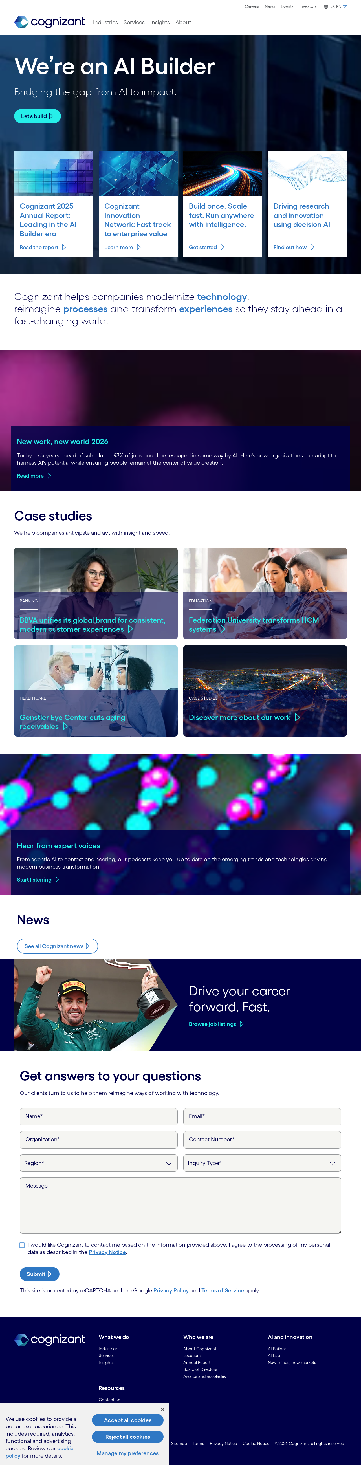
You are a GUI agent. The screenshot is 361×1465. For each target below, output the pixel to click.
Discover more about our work (241, 717)
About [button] (183, 22)
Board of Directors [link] (200, 1369)
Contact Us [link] (109, 1399)
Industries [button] (105, 22)
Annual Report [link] (196, 1362)
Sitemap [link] (179, 1443)
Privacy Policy (171, 1290)
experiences (209, 308)
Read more (30, 476)
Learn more (118, 247)
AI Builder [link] (277, 1348)
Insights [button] (160, 22)
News (270, 6)
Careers (252, 6)
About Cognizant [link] (199, 1348)
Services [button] (134, 22)
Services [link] (107, 1355)
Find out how (290, 247)
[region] (84, 1434)
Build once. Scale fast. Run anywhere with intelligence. (222, 215)
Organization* (42, 1139)
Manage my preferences (128, 1453)
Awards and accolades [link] (204, 1376)
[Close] (162, 1409)
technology (223, 296)
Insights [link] (106, 1362)
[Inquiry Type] (262, 1163)
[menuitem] (252, 6)
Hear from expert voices (58, 845)
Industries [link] (108, 1348)
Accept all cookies (127, 1420)
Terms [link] (198, 1443)
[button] (334, 7)
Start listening (34, 879)
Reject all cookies (127, 1437)
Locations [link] (192, 1355)
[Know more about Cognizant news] (57, 946)
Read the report (39, 247)
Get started (203, 247)
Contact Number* (212, 1139)
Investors (308, 6)
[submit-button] (40, 1274)
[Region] (99, 1163)
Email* (197, 1116)
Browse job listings (212, 1024)
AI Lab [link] (274, 1355)
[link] (49, 22)
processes (86, 308)
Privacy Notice (107, 1252)
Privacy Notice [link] (223, 1443)
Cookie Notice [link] (256, 1443)
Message (36, 1185)
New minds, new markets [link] (292, 1362)
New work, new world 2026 (62, 441)
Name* (34, 1116)
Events (287, 6)
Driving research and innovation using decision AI (303, 215)
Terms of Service (222, 1290)
